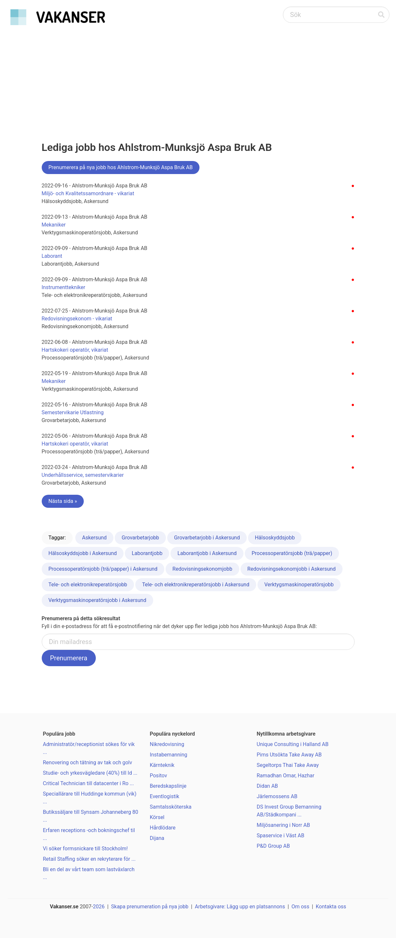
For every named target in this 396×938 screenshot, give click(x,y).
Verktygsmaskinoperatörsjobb (299, 584)
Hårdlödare (163, 828)
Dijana (157, 838)
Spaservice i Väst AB (280, 835)
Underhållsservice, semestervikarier (83, 475)
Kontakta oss (331, 906)
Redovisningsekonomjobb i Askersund (291, 569)
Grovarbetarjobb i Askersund (207, 538)
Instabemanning (168, 755)
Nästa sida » (63, 501)
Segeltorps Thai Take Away (288, 765)
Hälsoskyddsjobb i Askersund (83, 553)
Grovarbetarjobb (140, 538)
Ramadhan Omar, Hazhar (286, 775)
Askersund (94, 538)
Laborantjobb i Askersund (207, 553)
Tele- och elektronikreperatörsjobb (88, 584)
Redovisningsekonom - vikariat (77, 318)
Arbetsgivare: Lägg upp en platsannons (240, 906)
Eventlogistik (164, 796)
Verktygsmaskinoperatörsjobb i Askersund (97, 600)
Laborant (52, 256)
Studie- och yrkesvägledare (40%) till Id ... (90, 773)
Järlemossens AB (277, 796)
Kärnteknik (162, 765)
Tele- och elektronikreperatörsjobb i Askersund (195, 584)
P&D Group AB (273, 846)
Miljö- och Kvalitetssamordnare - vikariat (88, 193)
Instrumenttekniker (63, 287)
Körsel (157, 817)
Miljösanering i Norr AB (283, 825)
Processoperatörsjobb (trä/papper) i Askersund (103, 569)
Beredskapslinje (168, 786)
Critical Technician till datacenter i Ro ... (88, 783)
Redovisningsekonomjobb (202, 569)
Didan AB (267, 786)
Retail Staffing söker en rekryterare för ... (89, 859)
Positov (158, 775)
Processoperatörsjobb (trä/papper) (292, 553)
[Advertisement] (198, 77)
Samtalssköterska (171, 807)
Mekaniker (54, 225)
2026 (99, 906)
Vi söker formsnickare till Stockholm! (85, 848)
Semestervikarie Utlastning (73, 412)
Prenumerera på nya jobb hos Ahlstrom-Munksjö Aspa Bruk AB (121, 167)
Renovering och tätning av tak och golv (87, 762)
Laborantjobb (147, 553)
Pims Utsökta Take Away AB (289, 755)
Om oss (300, 906)
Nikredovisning (167, 744)
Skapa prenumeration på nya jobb (149, 906)
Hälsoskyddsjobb (275, 538)
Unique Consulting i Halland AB (293, 744)
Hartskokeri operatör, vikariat (75, 350)
